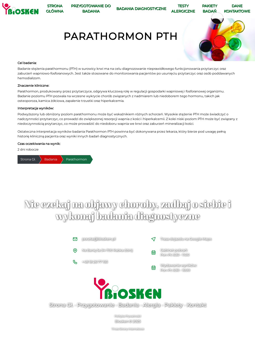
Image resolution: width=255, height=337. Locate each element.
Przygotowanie (95, 305)
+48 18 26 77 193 (95, 262)
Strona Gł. (61, 305)
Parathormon (76, 159)
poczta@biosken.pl (98, 239)
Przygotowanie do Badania (91, 8)
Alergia (151, 305)
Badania (50, 159)
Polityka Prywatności (127, 315)
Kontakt (196, 305)
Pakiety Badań (209, 8)
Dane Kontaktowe (237, 8)
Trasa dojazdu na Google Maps (185, 239)
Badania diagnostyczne (141, 9)
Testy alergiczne (183, 8)
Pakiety (173, 305)
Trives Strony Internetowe (127, 328)
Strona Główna (54, 8)
